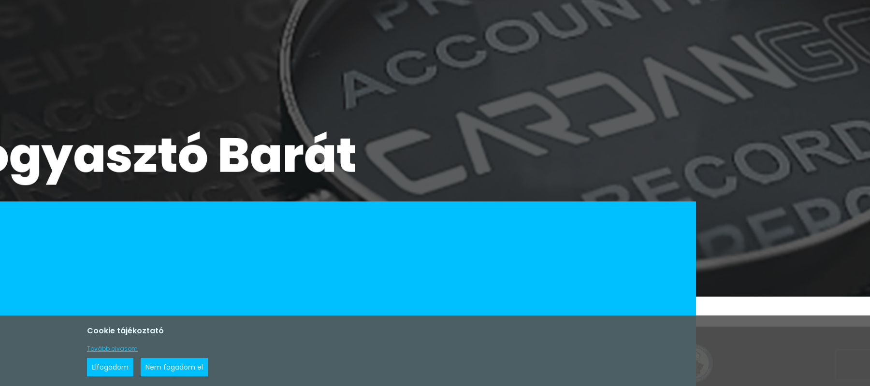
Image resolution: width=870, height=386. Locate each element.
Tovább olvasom (112, 348)
